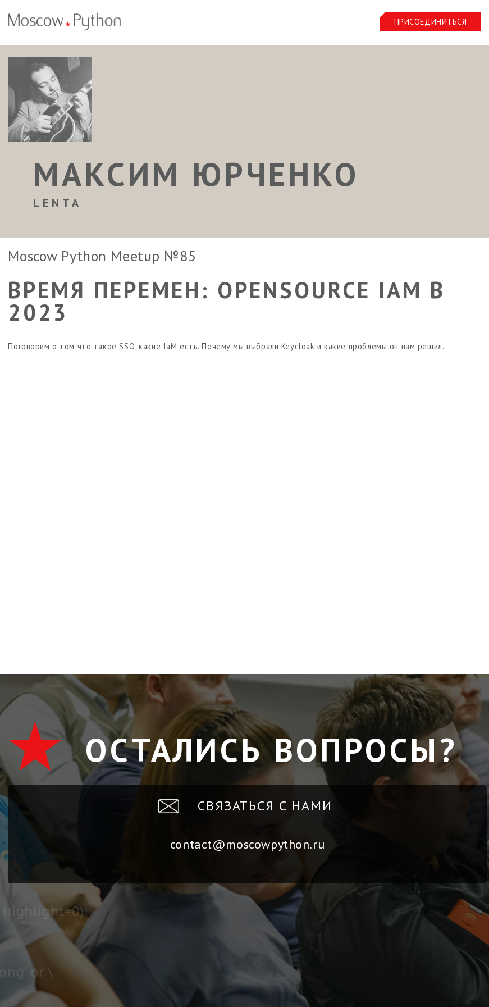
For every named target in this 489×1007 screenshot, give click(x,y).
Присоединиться (430, 21)
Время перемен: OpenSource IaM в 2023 (226, 301)
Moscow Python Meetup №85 (102, 256)
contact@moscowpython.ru (247, 844)
